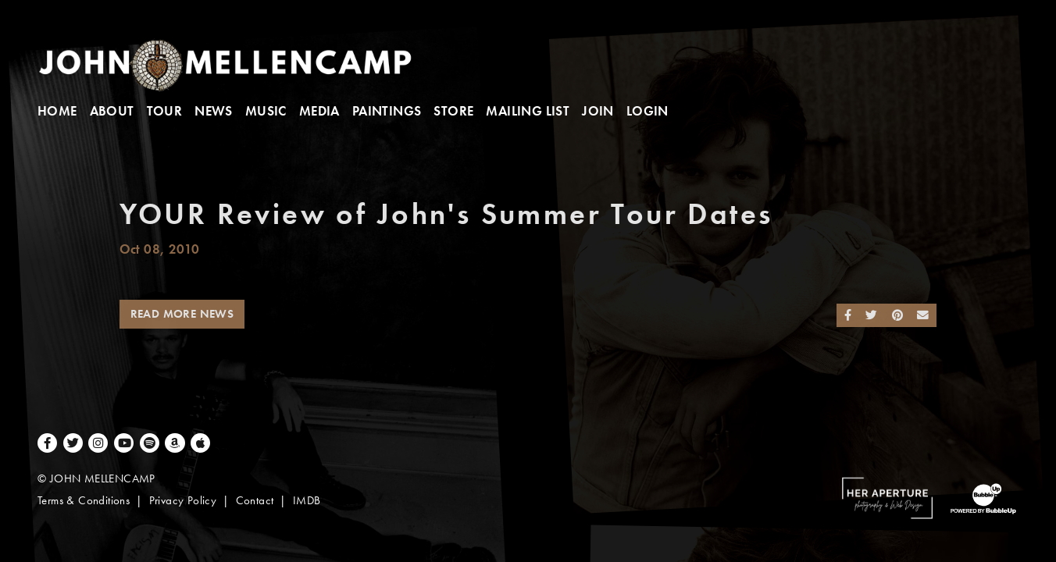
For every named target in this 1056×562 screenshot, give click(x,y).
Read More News (182, 314)
